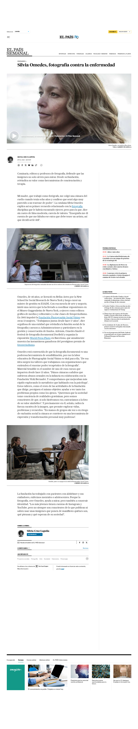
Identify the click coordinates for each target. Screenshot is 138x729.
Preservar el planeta (124, 54)
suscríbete (112, 31)
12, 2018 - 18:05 (24, 160)
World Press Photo (40, 337)
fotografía (77, 206)
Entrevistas (71, 54)
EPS (17, 51)
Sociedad (47, 559)
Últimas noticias (109, 248)
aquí (62, 569)
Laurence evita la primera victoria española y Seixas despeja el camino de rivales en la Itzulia (116, 275)
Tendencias (112, 54)
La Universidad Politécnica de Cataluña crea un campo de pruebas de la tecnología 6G (116, 258)
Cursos (21, 660)
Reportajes (62, 54)
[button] (69, 109)
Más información (23, 569)
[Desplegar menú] (8, 37)
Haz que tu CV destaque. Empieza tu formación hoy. (121, 681)
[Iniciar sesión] (124, 31)
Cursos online (31, 660)
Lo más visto (107, 292)
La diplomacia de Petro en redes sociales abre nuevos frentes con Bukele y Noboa (115, 267)
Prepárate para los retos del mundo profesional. (79, 681)
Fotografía (34, 559)
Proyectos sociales (23, 559)
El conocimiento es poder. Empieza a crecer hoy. (46, 689)
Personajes (80, 54)
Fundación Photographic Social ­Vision (59, 317)
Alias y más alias (113, 252)
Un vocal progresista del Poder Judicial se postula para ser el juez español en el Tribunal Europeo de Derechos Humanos (117, 335)
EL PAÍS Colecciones (60, 660)
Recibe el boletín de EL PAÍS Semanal (32, 542)
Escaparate (11, 660)
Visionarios (55, 559)
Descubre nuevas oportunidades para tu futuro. (99, 682)
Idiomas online (44, 660)
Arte (40, 559)
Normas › (86, 548)
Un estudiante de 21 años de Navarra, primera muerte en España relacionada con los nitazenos (117, 326)
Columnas (88, 54)
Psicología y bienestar (100, 54)
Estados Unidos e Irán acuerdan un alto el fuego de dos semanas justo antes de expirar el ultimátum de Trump (117, 308)
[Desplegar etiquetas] (87, 558)
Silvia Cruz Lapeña (26, 157)
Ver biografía (35, 534)
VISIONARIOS (21, 61)
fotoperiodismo (25, 344)
